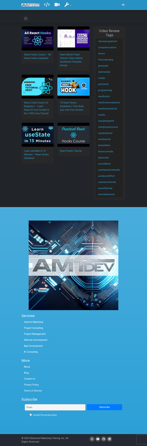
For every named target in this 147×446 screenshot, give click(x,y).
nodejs (101, 78)
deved (101, 53)
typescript (103, 157)
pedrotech (103, 84)
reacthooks (104, 96)
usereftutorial (105, 188)
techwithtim (104, 145)
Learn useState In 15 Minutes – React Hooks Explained (36, 154)
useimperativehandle (109, 169)
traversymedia (105, 151)
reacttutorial (104, 139)
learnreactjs (104, 71)
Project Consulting (33, 328)
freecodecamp (105, 59)
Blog (26, 372)
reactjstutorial (105, 133)
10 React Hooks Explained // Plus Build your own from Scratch (72, 106)
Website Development (35, 339)
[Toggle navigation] (26, 19)
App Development (33, 345)
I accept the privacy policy (43, 415)
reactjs (101, 114)
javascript (103, 65)
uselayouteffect (106, 176)
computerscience (107, 47)
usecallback (104, 163)
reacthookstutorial (107, 108)
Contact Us (29, 378)
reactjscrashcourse (108, 127)
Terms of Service (33, 390)
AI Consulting (31, 351)
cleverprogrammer (107, 41)
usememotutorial (107, 182)
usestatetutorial (106, 194)
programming (105, 90)
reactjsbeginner (106, 120)
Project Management (35, 334)
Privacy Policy (31, 384)
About (27, 366)
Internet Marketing (33, 322)
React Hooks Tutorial (71, 150)
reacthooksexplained (109, 102)
